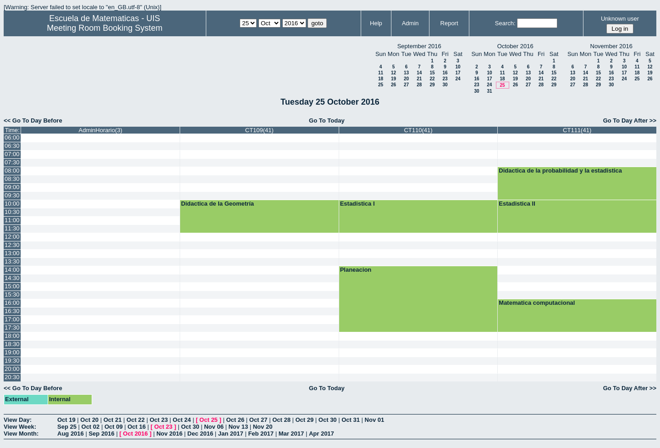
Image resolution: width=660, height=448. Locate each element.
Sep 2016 (101, 433)
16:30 (12, 311)
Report (449, 23)
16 (444, 72)
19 (393, 78)
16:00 (12, 302)
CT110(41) (418, 130)
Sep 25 (67, 426)
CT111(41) (577, 130)
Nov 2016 (169, 433)
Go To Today (327, 120)
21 (419, 78)
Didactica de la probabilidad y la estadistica (560, 170)
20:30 (12, 377)
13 (406, 72)
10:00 (12, 203)
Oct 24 (182, 419)
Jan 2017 (230, 433)
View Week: (20, 426)
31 (489, 91)
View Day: (18, 419)
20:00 (12, 368)
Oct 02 (91, 426)
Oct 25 (208, 419)
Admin (410, 23)
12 (393, 72)
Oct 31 (350, 419)
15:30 (12, 294)
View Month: (21, 433)
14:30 (12, 277)
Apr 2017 (321, 433)
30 (444, 84)
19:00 (12, 352)
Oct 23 (158, 419)
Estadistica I (357, 203)
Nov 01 (375, 419)
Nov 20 (263, 426)
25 (380, 84)
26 (393, 84)
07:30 (12, 162)
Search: (505, 23)
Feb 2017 (261, 433)
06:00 (12, 137)
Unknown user (620, 18)
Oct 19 (66, 419)
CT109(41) (259, 130)
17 (457, 72)
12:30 (12, 244)
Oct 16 (136, 426)
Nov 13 (238, 426)
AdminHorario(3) (100, 130)
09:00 (12, 187)
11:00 (12, 220)
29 (431, 84)
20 (406, 78)
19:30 (12, 360)
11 (380, 72)
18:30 (12, 344)
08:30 (12, 178)
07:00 (12, 154)
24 (457, 78)
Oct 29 (305, 419)
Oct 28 (281, 419)
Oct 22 (135, 419)
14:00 (12, 269)
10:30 (12, 211)
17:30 (12, 327)
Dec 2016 (200, 433)
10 (457, 66)
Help (376, 23)
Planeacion (356, 269)
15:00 (12, 286)
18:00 (12, 335)
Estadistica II (517, 203)
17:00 (12, 319)
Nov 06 (214, 426)
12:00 (12, 236)
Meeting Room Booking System (104, 28)
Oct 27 (258, 419)
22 (431, 78)
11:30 (12, 228)
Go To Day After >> (629, 120)
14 (419, 72)
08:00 (12, 170)
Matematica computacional (537, 302)
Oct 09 (113, 426)
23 (444, 78)
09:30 (12, 195)
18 (380, 78)
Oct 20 (89, 419)
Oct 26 (235, 419)
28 (419, 84)
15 (431, 72)
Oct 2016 (135, 433)
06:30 (12, 145)
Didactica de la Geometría (217, 203)
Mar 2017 (291, 433)
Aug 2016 (70, 433)
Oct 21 (113, 419)
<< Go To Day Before (33, 120)
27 (406, 84)
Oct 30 (328, 419)
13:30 (12, 261)
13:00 (12, 253)
